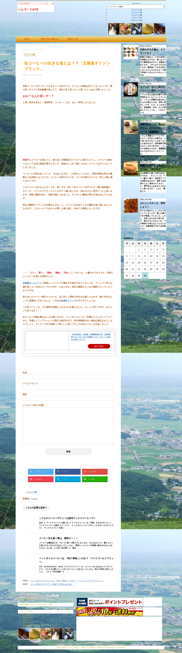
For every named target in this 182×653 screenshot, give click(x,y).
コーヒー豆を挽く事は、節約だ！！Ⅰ (58, 538)
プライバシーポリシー (50, 39)
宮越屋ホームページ (32, 283)
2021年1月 (135, 18)
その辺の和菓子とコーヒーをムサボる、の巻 (35, 604)
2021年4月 (135, 10)
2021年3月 (135, 13)
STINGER (120, 647)
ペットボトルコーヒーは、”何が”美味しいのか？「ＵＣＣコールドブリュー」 (68, 580)
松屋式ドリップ (68, 300)
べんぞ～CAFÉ (27, 9)
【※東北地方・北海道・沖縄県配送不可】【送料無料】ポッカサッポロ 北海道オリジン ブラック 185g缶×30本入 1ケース (90, 337)
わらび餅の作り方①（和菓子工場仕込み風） (52, 584)
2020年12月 (135, 20)
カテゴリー (136, 3)
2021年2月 (135, 15)
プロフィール (72, 39)
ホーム (27, 39)
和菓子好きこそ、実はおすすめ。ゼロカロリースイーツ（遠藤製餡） (152, 128)
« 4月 (126, 280)
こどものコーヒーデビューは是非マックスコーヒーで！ (67, 518)
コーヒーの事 (31, 492)
